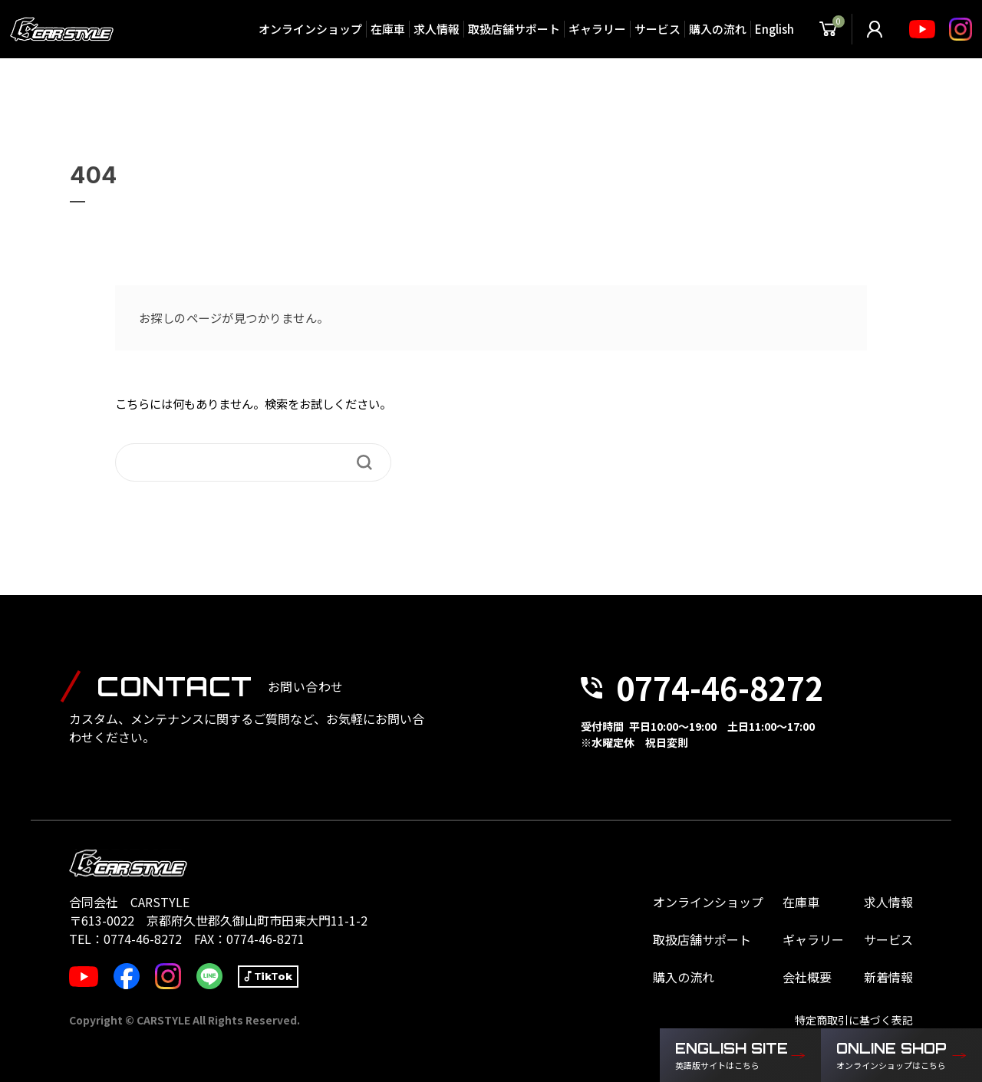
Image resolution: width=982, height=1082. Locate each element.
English (774, 29)
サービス (657, 29)
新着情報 (888, 977)
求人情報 (436, 29)
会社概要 (807, 977)
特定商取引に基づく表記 (854, 1020)
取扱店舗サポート (513, 29)
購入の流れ (717, 29)
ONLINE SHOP (893, 1056)
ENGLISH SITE (732, 1056)
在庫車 (387, 29)
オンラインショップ (309, 29)
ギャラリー (596, 29)
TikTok (273, 976)
